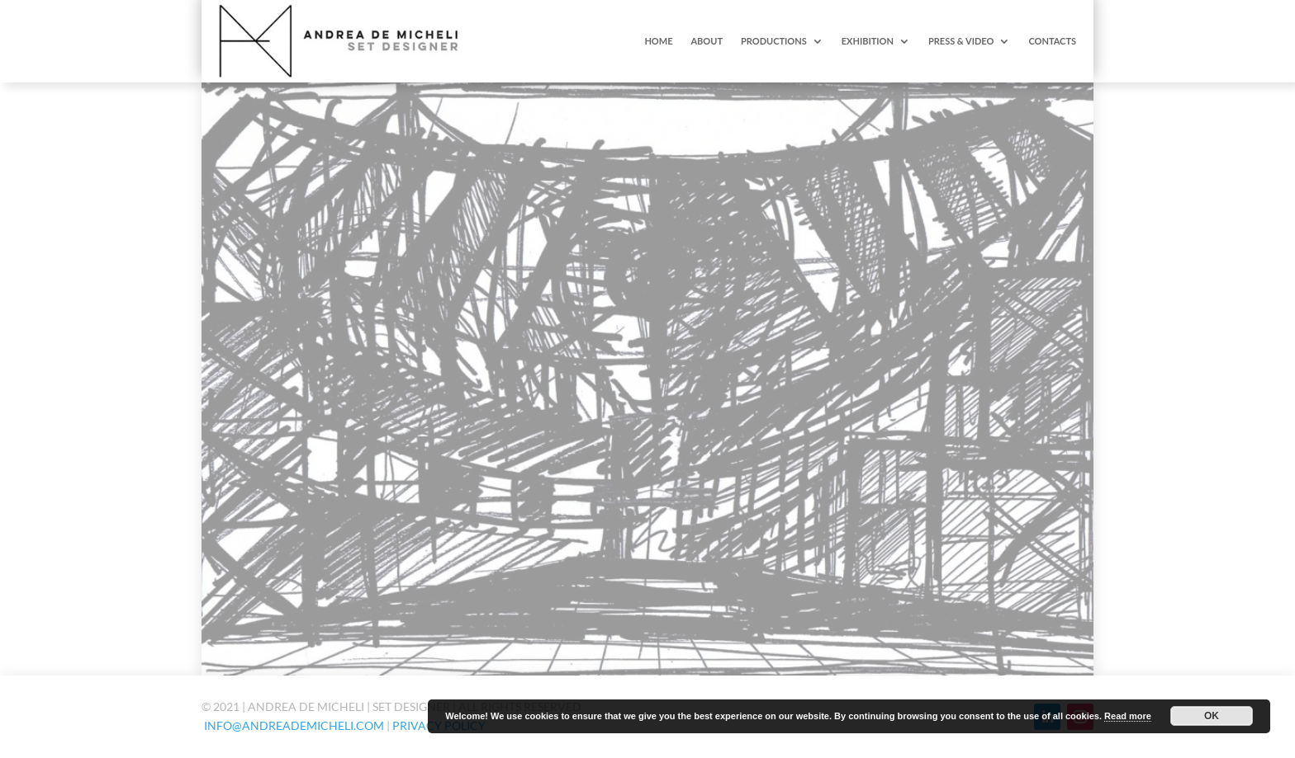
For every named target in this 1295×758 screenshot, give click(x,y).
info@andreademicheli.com (294, 725)
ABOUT (706, 40)
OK (1211, 716)
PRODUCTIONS (774, 40)
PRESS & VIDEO (961, 40)
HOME (658, 40)
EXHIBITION (868, 40)
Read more (1127, 716)
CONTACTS (1052, 40)
